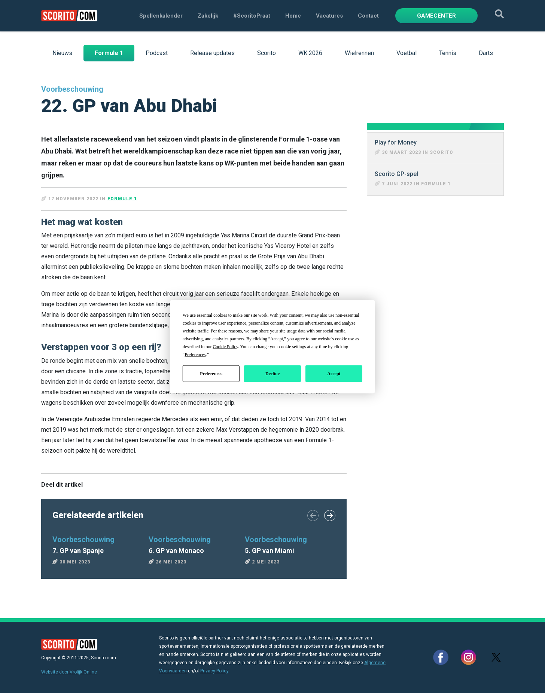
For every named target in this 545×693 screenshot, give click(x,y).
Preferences (211, 373)
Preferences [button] (195, 354)
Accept (333, 373)
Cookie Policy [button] (225, 346)
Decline (272, 373)
